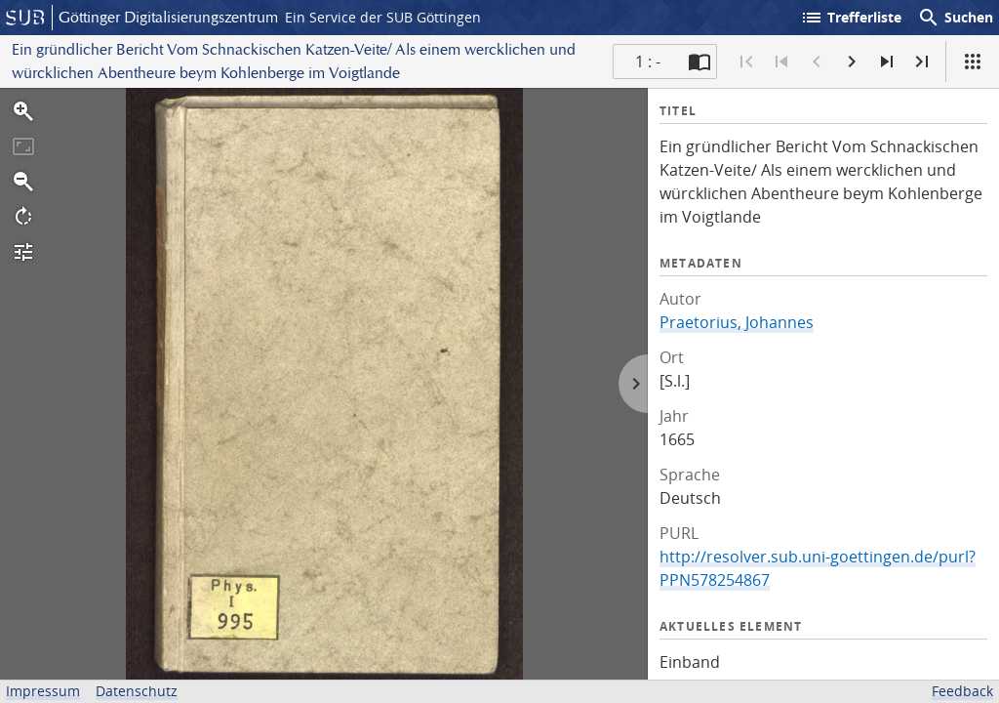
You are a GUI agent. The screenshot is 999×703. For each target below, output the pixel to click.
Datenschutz (137, 691)
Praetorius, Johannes (736, 322)
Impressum (43, 691)
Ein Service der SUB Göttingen (383, 17)
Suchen (955, 17)
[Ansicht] (972, 61)
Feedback (962, 691)
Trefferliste (850, 17)
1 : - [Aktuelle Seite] (647, 61)
